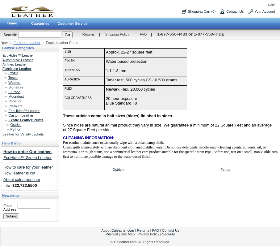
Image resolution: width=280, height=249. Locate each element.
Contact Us (235, 11)
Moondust (16, 96)
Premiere (15, 106)
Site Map (128, 234)
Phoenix (14, 101)
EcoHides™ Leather (18, 55)
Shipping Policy (117, 34)
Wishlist (112, 234)
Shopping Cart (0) (202, 11)
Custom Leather (20, 115)
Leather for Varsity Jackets (23, 134)
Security (168, 234)
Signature (15, 87)
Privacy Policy (148, 234)
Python (15, 129)
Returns (88, 34)
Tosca (13, 77)
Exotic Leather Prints (26, 120)
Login (271, 4)
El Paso (14, 92)
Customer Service (73, 23)
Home (12, 23)
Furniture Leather (27, 43)
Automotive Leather (17, 60)
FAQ (143, 34)
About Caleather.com (117, 230)
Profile (13, 73)
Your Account (264, 11)
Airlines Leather (14, 64)
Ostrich (16, 125)
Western (14, 82)
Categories (40, 23)
